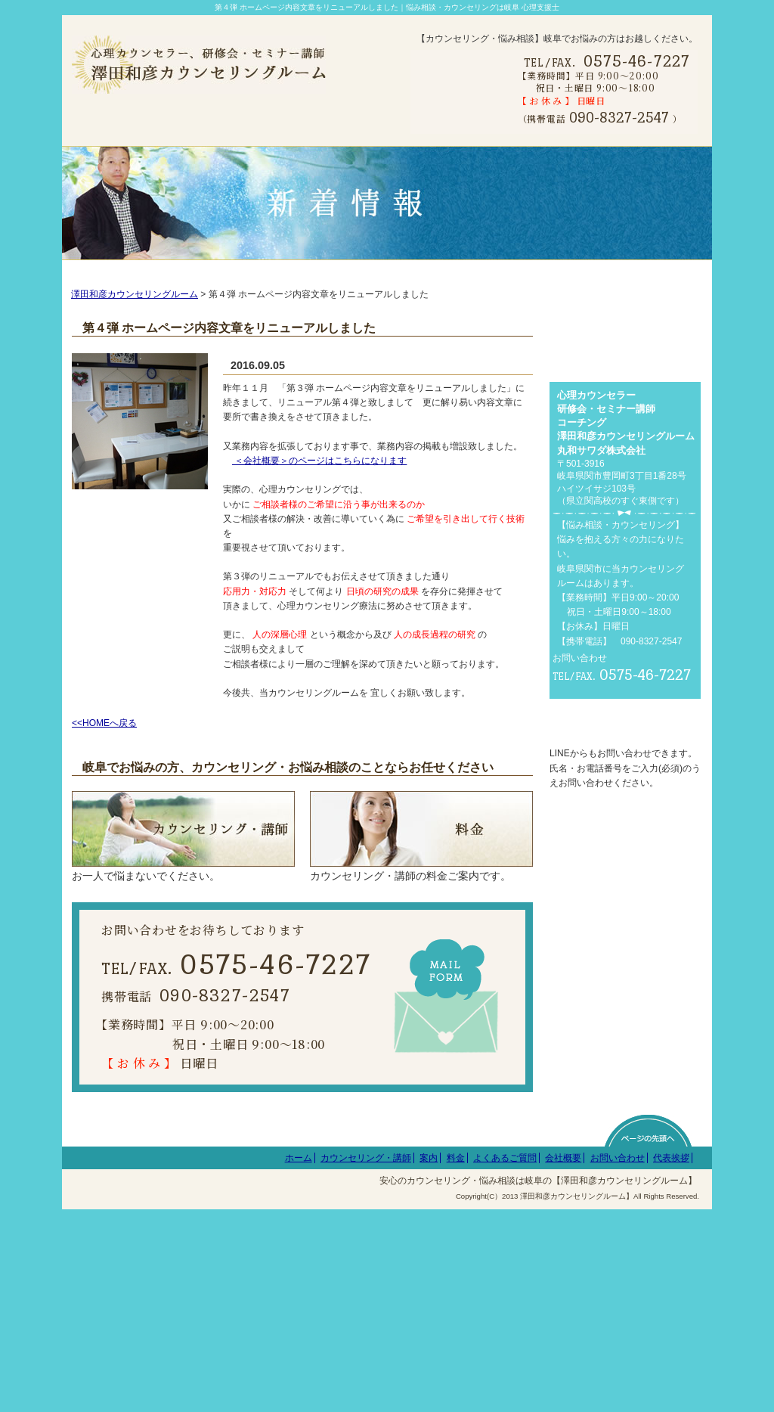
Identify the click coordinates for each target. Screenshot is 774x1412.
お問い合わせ (617, 1360)
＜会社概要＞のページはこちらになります (319, 480)
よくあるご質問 (505, 1360)
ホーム (298, 1360)
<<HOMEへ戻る (104, 742)
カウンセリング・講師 (365, 1360)
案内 (429, 1360)
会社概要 (563, 1360)
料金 (456, 1360)
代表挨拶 (671, 1360)
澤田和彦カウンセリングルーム (134, 314)
